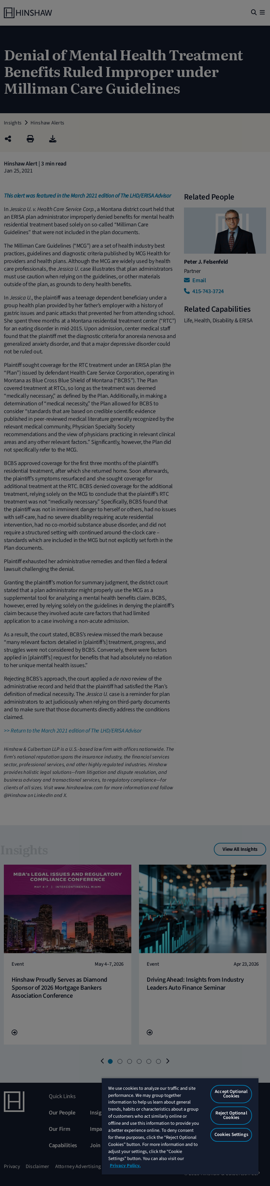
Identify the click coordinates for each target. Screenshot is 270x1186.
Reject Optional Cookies (231, 1115)
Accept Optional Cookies (231, 1094)
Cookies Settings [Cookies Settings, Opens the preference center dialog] (231, 1134)
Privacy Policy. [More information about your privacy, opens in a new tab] (125, 1165)
